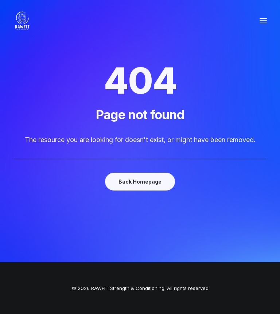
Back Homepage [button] (140, 181)
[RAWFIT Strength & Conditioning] (22, 21)
